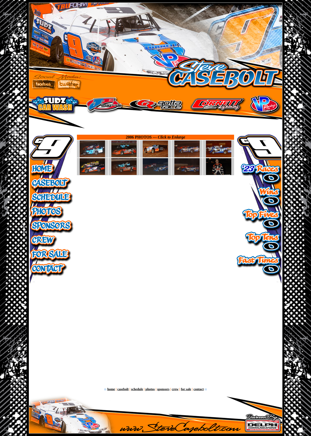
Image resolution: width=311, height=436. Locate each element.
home (111, 389)
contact (199, 389)
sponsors (163, 389)
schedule (137, 389)
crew (175, 389)
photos (150, 389)
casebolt (123, 389)
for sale (186, 389)
